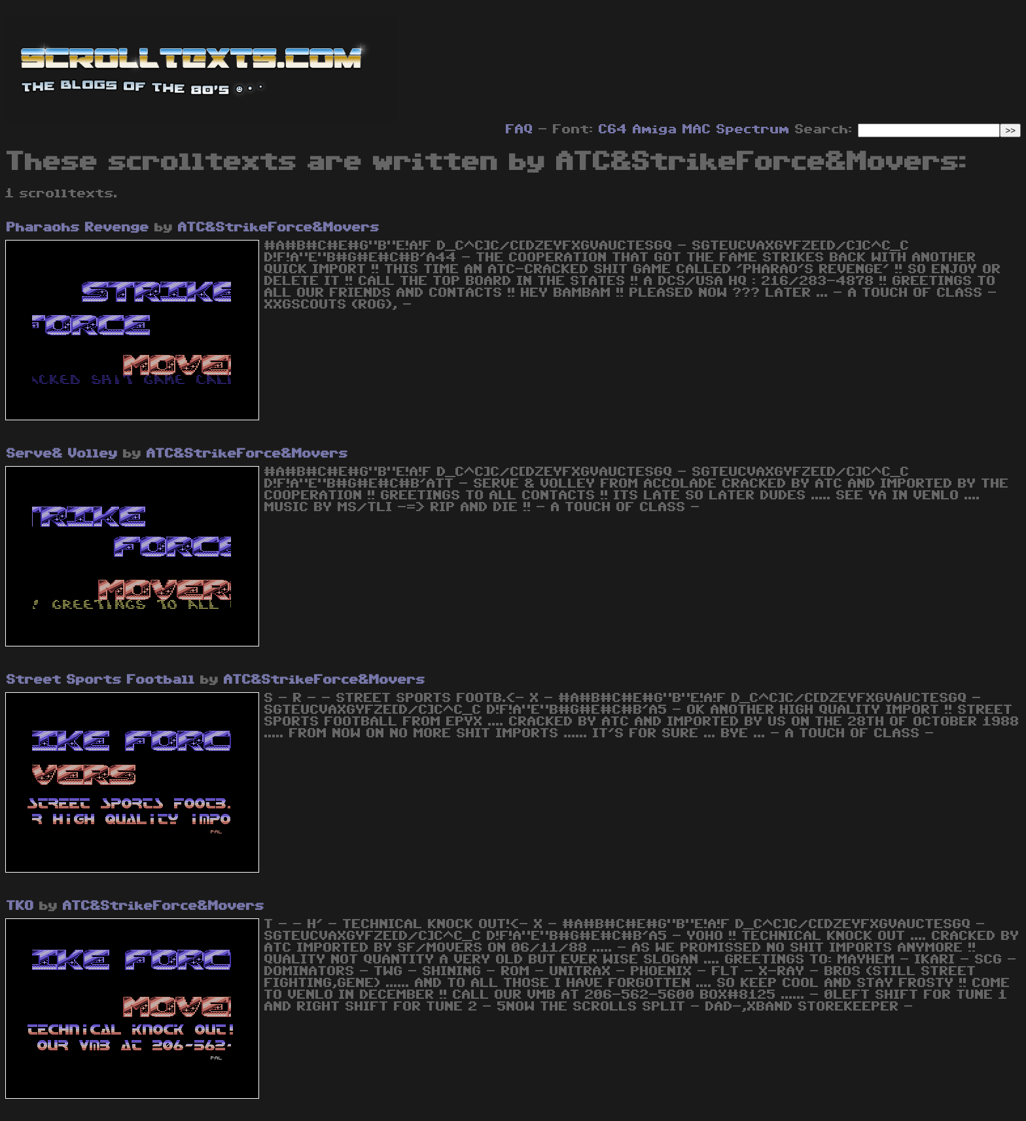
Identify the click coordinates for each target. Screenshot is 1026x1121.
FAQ (519, 129)
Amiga (655, 129)
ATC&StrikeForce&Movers (279, 227)
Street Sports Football (101, 680)
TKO (20, 906)
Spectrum (753, 129)
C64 (613, 129)
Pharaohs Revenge (78, 227)
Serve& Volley (62, 453)
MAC (696, 129)
